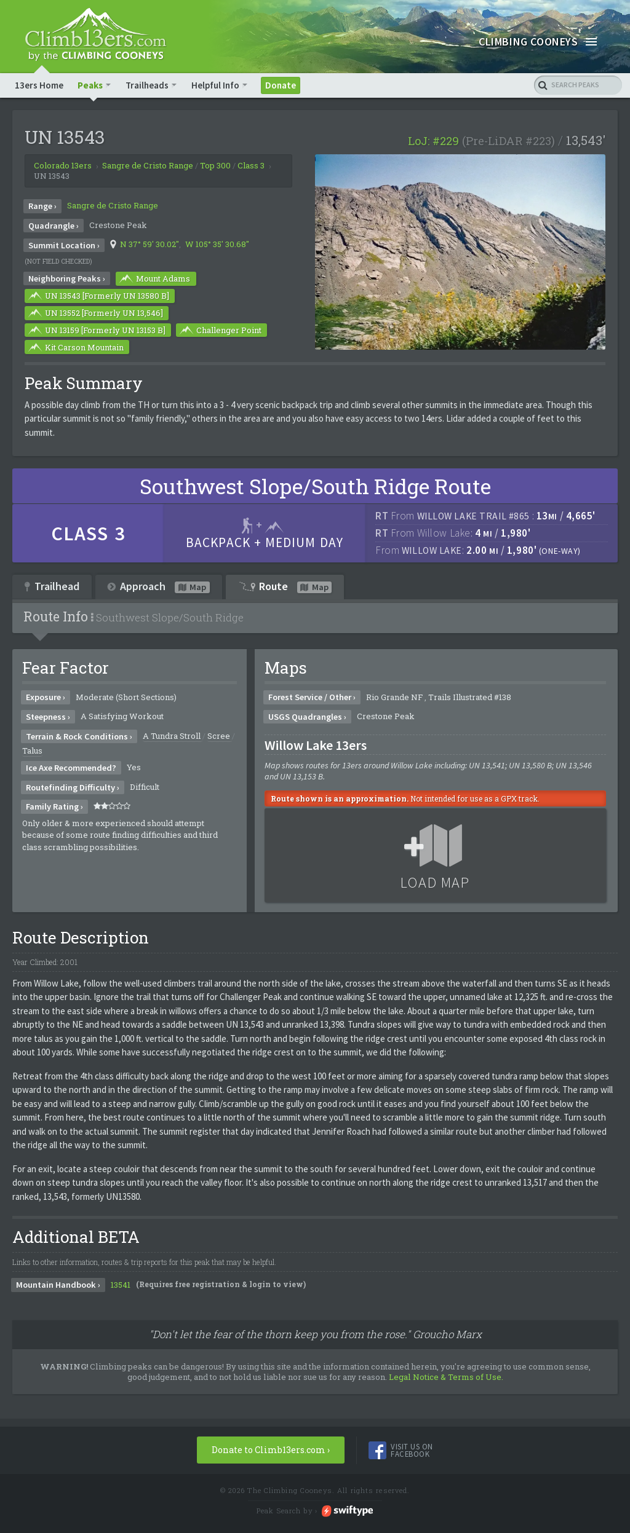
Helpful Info (215, 87)
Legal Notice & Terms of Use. (446, 1379)
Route (285, 588)
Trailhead (52, 588)
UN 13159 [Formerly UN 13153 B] (95, 331)
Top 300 (215, 167)
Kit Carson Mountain (75, 349)
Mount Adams (154, 280)
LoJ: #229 (433, 143)
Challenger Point (219, 331)
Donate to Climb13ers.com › (271, 1451)
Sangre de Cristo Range (112, 207)
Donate (280, 87)
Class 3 (251, 167)
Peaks (90, 87)
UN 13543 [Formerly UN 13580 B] (97, 298)
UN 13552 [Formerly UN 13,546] (94, 315)
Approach (158, 588)
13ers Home (39, 87)
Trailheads (147, 87)
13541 (120, 1286)
